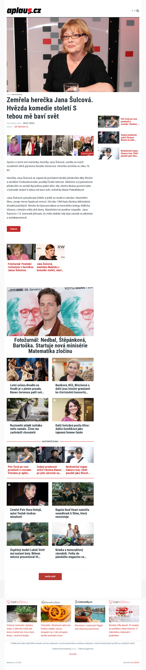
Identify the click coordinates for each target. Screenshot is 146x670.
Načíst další (50, 577)
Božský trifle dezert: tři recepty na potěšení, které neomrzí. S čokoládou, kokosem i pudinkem (124, 630)
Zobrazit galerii (87, 153)
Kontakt (73, 654)
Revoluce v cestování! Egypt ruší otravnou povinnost (89, 627)
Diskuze (13, 229)
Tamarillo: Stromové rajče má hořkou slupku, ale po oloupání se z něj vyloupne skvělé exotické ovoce (55, 630)
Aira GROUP (135, 663)
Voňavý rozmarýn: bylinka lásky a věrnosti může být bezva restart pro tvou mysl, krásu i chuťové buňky (20, 630)
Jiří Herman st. (21, 126)
